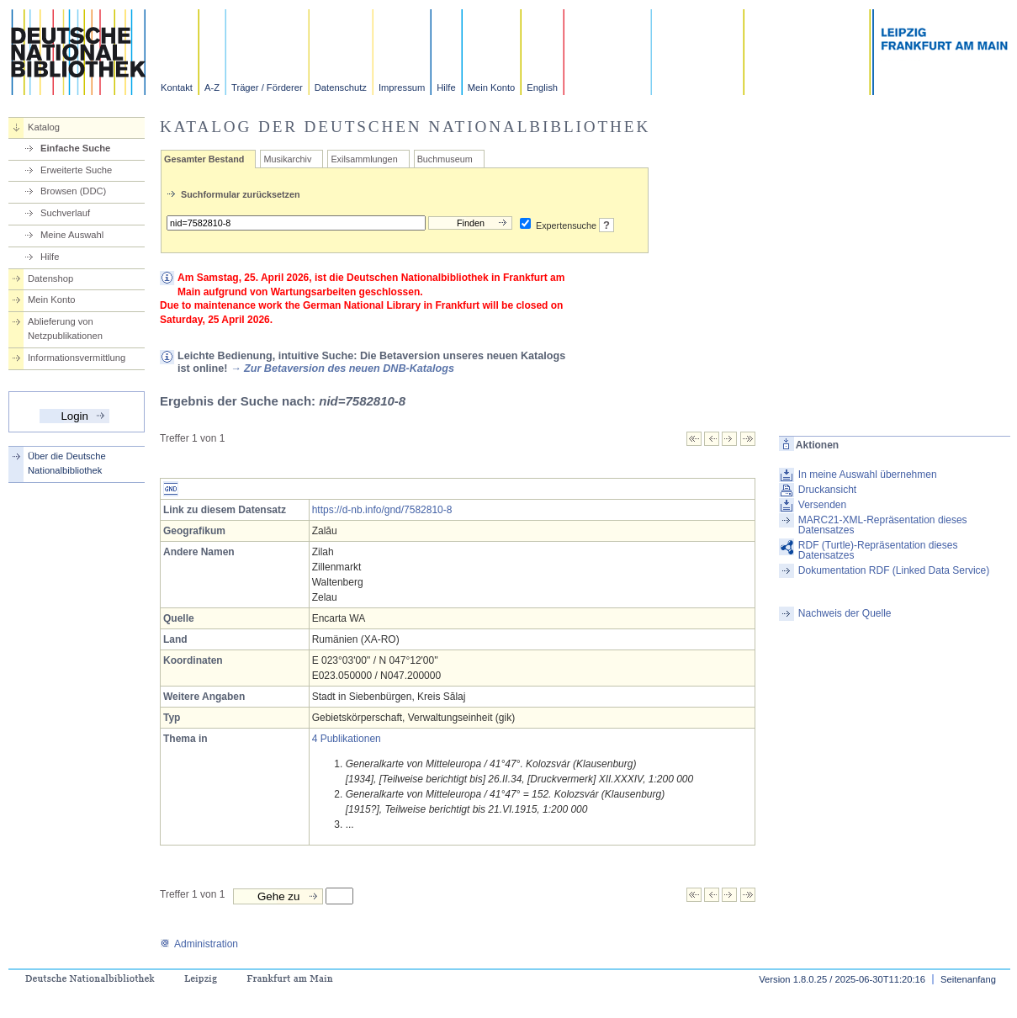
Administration (199, 944)
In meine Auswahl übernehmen (867, 474)
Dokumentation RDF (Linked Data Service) (893, 570)
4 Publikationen (346, 739)
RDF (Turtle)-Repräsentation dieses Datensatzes (878, 550)
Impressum (402, 87)
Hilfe (446, 87)
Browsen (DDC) (73, 191)
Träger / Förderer (267, 87)
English (542, 87)
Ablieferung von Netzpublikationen (65, 328)
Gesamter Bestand (204, 159)
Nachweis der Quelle (845, 613)
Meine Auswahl (71, 235)
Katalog (44, 127)
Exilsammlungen (364, 159)
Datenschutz (341, 87)
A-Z (212, 87)
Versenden (822, 505)
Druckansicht (827, 490)
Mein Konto (492, 87)
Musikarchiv (287, 159)
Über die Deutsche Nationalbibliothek (67, 463)
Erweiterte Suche (76, 170)
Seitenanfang (968, 979)
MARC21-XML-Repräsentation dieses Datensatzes (882, 525)
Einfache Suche (75, 148)
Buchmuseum (445, 159)
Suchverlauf (65, 213)
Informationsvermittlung (76, 358)
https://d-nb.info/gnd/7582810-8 (382, 510)
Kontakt (177, 87)
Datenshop (50, 278)
